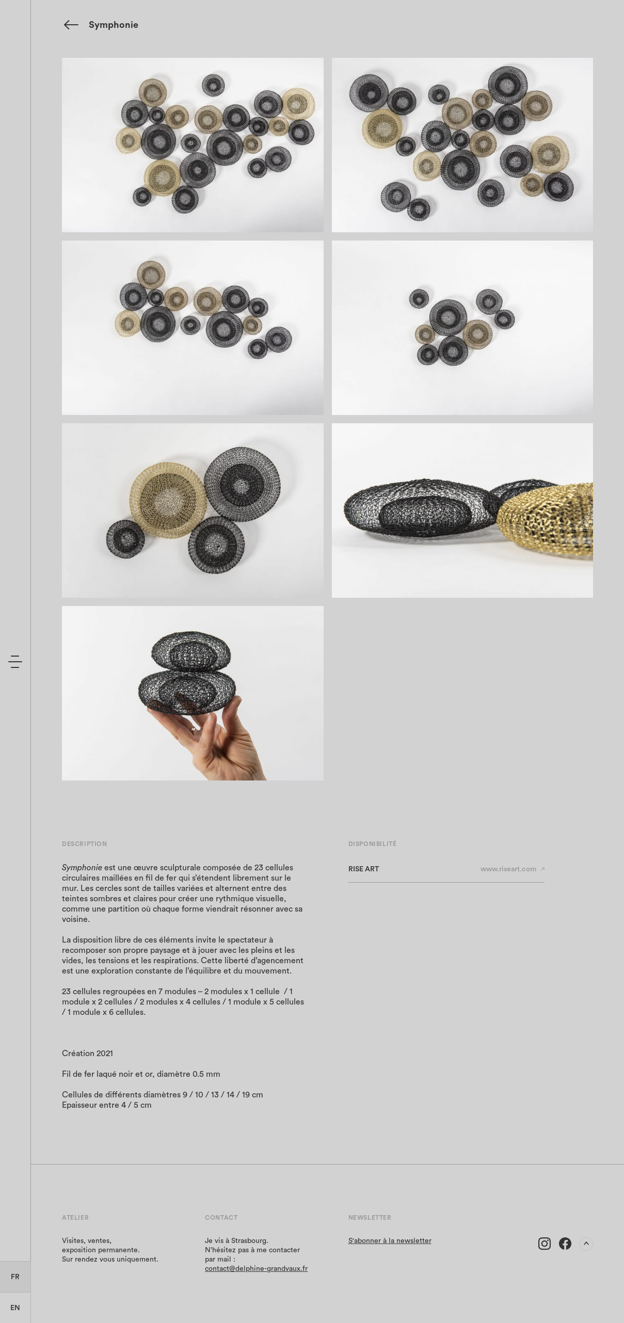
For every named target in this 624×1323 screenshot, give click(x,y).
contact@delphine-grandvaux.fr (256, 1268)
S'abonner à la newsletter (389, 1241)
